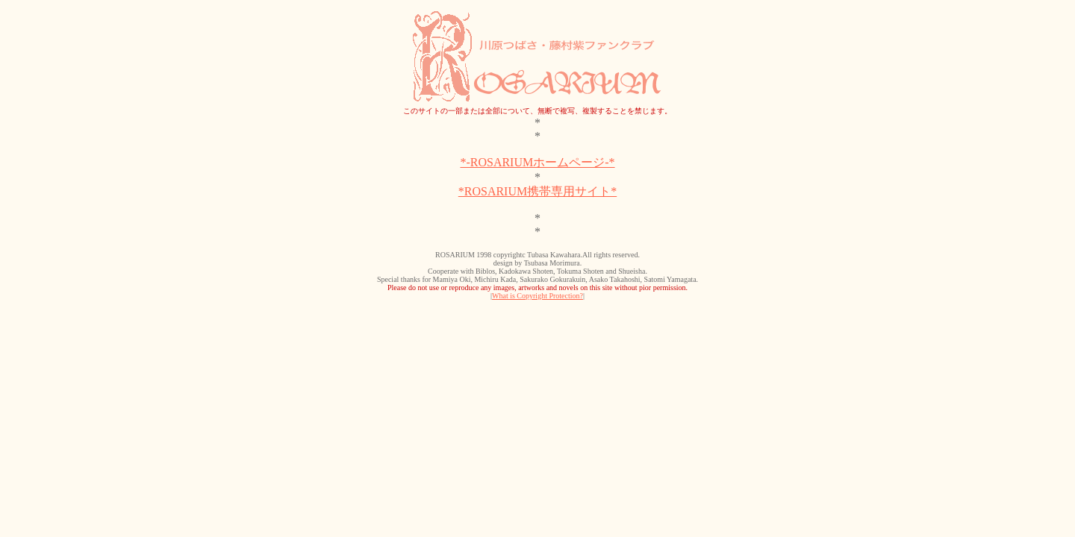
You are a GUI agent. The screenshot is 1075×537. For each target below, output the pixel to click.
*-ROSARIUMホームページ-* (537, 162)
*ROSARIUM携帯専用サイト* (537, 191)
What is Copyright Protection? (537, 296)
